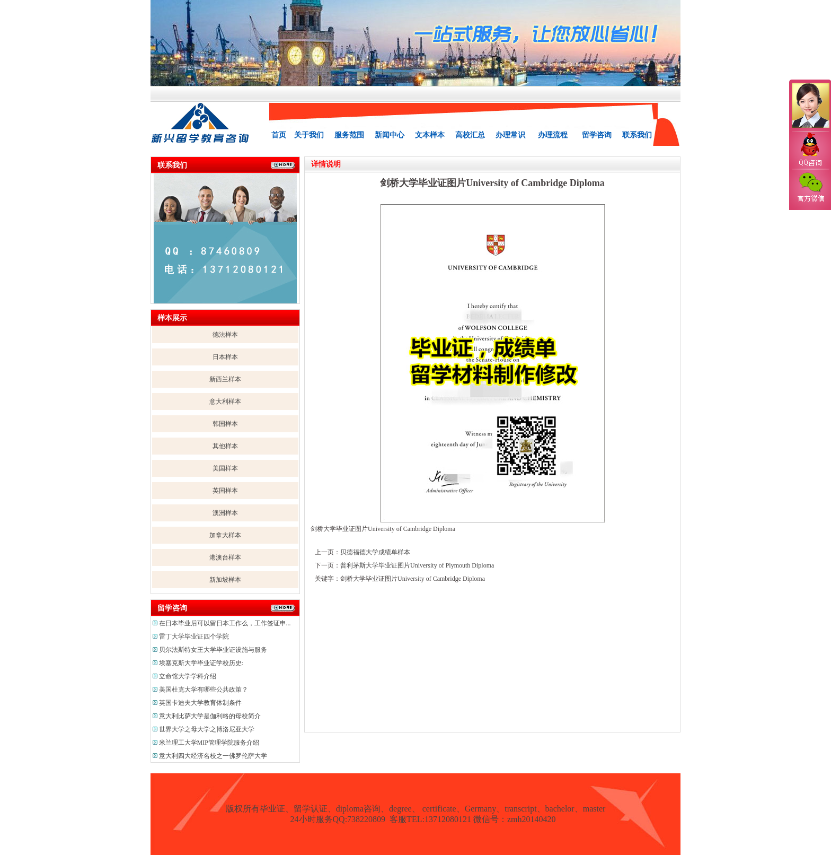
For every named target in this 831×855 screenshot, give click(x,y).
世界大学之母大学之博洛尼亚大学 (206, 729)
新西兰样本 (225, 379)
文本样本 (430, 135)
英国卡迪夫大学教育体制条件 (200, 702)
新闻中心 (389, 135)
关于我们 (309, 135)
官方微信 (809, 187)
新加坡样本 (225, 579)
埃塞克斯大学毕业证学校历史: (201, 663)
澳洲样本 (225, 513)
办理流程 (553, 135)
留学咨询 (597, 135)
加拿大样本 (225, 535)
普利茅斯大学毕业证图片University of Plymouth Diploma (417, 565)
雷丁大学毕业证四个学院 (194, 636)
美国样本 (225, 468)
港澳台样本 (225, 557)
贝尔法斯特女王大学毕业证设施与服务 (213, 649)
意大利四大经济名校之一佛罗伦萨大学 (213, 756)
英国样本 (225, 490)
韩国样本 (225, 424)
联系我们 (637, 135)
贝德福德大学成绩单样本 (375, 552)
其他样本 (225, 446)
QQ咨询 (809, 150)
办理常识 (510, 135)
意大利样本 (225, 401)
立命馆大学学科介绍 (187, 676)
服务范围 (349, 135)
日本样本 (225, 357)
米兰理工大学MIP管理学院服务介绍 (209, 742)
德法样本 (225, 334)
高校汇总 (470, 135)
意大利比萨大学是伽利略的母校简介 (210, 716)
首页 (278, 135)
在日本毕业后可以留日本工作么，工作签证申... (225, 623)
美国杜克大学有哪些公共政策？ (203, 689)
